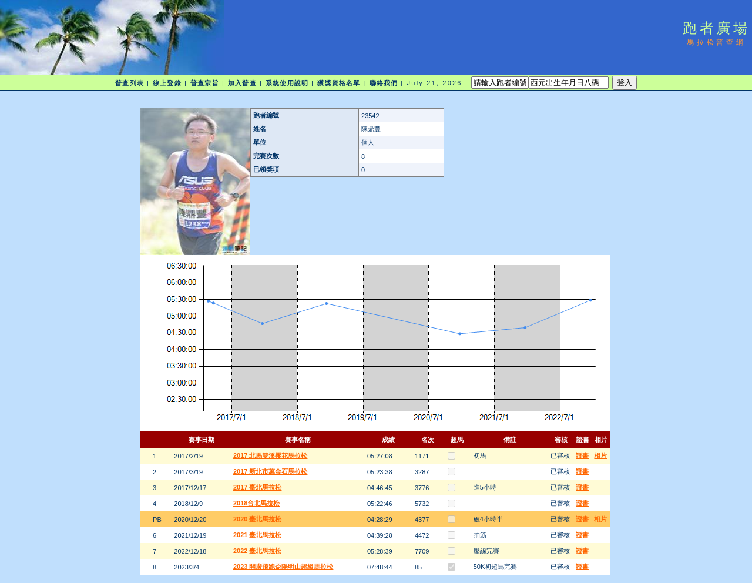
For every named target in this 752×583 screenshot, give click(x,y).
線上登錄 (167, 82)
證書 (582, 455)
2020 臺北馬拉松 (257, 518)
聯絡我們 (384, 82)
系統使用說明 (287, 82)
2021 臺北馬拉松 (257, 534)
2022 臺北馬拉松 (257, 550)
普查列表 (129, 82)
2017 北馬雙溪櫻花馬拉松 (270, 455)
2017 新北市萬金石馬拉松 (270, 471)
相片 (600, 455)
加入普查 (242, 82)
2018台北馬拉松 (256, 503)
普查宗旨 (204, 82)
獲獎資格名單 (338, 82)
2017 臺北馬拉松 (257, 487)
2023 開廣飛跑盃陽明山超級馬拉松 (283, 566)
